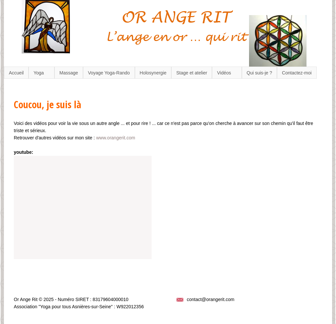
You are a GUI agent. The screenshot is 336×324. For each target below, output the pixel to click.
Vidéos (224, 72)
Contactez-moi (296, 72)
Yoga (38, 72)
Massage (68, 72)
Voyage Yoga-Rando (109, 72)
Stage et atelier (191, 72)
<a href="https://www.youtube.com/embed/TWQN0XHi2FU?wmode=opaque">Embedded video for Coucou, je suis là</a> (83, 207)
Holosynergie (153, 72)
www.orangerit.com (115, 137)
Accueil (16, 72)
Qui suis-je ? (259, 72)
